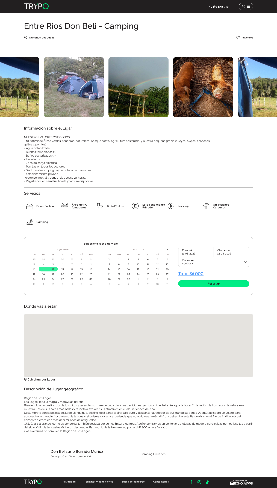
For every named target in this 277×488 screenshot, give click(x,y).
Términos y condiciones (98, 482)
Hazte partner (219, 6)
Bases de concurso (133, 482)
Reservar (214, 283)
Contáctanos (161, 482)
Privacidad (69, 482)
